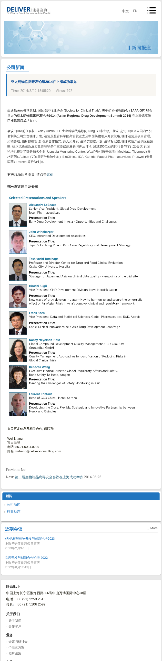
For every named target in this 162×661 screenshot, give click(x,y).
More (154, 528)
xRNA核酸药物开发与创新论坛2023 (30, 538)
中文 (125, 11)
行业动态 (13, 511)
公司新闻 (13, 504)
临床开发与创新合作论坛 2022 (26, 557)
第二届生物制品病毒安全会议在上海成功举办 (49, 477)
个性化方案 (16, 647)
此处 (50, 174)
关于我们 (15, 620)
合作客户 (15, 626)
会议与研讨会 (18, 641)
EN (135, 11)
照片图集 (15, 653)
